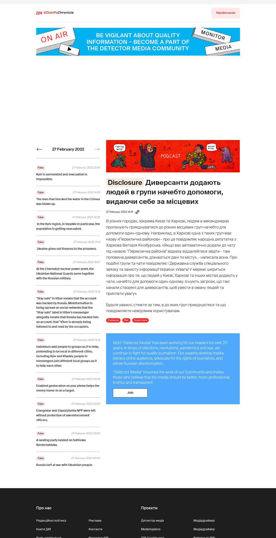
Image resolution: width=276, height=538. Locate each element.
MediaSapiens (150, 529)
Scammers (140, 320)
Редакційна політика (51, 520)
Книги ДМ (43, 529)
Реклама (95, 520)
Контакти (95, 529)
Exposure (113, 320)
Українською (225, 13)
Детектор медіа (152, 520)
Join (130, 393)
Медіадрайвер (204, 520)
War (126, 320)
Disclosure (125, 182)
